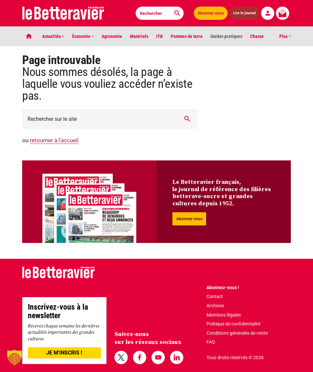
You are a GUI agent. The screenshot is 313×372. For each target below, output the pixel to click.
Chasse (257, 36)
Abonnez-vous (211, 13)
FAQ (210, 342)
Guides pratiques (226, 36)
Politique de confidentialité (233, 323)
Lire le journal (244, 13)
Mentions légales (223, 315)
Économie (83, 36)
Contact (214, 296)
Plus (285, 36)
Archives (215, 305)
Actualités (53, 36)
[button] (14, 357)
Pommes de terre (186, 36)
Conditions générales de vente (237, 333)
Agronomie (112, 36)
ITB (159, 36)
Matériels (139, 36)
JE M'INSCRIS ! (64, 353)
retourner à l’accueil (54, 140)
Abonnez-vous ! (222, 287)
